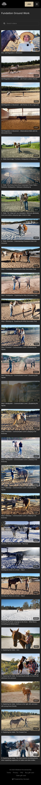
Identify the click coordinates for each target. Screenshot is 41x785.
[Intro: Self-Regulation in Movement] (20, 53)
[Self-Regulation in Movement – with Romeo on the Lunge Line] (20, 105)
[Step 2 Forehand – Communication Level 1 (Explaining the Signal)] (20, 348)
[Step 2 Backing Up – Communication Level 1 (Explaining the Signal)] (20, 376)
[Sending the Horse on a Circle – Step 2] (20, 596)
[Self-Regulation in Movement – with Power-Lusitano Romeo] (20, 79)
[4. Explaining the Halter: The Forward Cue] (20, 732)
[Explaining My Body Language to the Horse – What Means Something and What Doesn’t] (20, 623)
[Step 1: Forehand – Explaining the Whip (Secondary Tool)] (20, 269)
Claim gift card (21, 775)
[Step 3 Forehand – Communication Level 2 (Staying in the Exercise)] (20, 433)
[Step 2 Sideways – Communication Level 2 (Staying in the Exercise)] (20, 517)
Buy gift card (29, 772)
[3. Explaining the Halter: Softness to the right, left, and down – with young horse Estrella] (20, 705)
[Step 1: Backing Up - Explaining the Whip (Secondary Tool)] (20, 321)
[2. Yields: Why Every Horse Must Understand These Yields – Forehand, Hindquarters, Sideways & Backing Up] (20, 186)
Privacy (15, 772)
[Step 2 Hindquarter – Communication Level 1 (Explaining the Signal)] (20, 404)
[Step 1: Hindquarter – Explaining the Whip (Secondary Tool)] (20, 295)
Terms (9, 772)
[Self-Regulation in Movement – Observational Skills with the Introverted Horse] (20, 132)
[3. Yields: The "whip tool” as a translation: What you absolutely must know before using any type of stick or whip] (20, 214)
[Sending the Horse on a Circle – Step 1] (20, 570)
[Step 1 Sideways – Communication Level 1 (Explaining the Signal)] (20, 489)
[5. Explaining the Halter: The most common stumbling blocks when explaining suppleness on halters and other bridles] (20, 759)
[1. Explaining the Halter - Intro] (20, 650)
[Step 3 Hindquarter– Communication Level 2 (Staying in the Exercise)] (20, 461)
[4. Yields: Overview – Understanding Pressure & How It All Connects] (20, 242)
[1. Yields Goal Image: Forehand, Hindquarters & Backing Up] (20, 159)
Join (29, 4)
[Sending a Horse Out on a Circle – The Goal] (20, 544)
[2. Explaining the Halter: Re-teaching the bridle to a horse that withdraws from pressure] (20, 677)
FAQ (21, 772)
